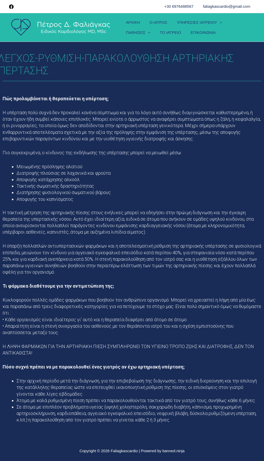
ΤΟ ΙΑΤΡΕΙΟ (135, 31)
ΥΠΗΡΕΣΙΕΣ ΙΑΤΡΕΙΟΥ (195, 23)
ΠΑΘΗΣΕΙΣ (237, 23)
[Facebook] (11, 6)
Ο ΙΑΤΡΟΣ (156, 23)
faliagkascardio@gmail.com (227, 6)
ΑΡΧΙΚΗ (132, 23)
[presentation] (215, 23)
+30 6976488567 (181, 6)
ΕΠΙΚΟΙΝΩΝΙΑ (166, 31)
